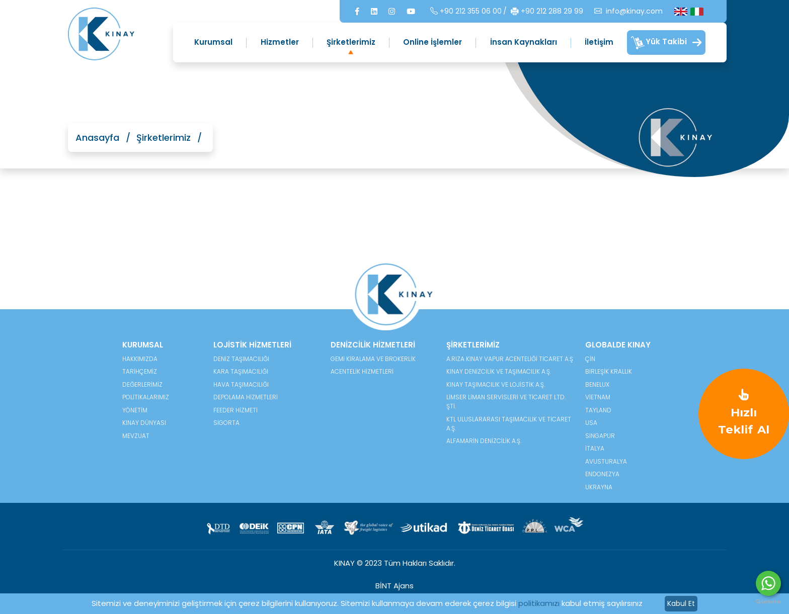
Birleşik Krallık (608, 371)
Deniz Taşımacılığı (241, 359)
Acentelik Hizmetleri (362, 371)
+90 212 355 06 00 (466, 11)
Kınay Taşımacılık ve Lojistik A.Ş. (495, 384)
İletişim (599, 42)
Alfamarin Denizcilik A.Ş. (483, 440)
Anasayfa (97, 137)
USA (591, 422)
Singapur (600, 435)
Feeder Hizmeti (235, 410)
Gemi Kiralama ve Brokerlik (373, 359)
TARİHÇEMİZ (139, 371)
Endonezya (602, 474)
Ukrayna (598, 487)
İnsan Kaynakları (523, 42)
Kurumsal (213, 42)
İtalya (594, 448)
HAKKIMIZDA (139, 359)
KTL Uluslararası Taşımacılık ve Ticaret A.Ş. (508, 423)
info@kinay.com (628, 11)
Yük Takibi (666, 42)
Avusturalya (606, 461)
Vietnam (597, 397)
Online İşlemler (432, 42)
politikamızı (539, 603)
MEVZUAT (135, 435)
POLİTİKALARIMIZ (145, 397)
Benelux (597, 384)
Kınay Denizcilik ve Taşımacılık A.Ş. (498, 371)
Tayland (598, 410)
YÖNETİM (134, 410)
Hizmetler (280, 42)
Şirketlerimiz (351, 42)
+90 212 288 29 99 (547, 11)
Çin (590, 359)
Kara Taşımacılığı (240, 371)
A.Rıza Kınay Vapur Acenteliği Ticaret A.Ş (509, 359)
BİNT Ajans (394, 585)
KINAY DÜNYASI (144, 422)
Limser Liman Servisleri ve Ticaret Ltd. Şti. (506, 401)
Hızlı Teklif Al (743, 412)
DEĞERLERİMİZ (142, 384)
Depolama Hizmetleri (245, 397)
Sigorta (226, 422)
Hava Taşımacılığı (241, 384)
